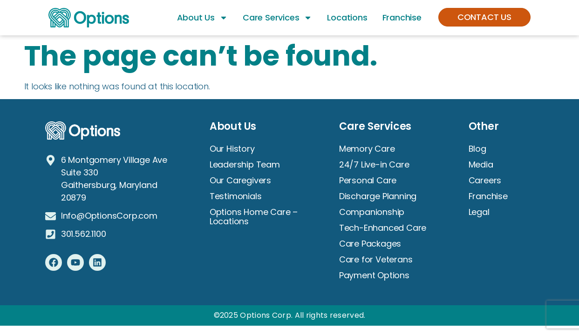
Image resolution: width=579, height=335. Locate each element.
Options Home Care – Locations (254, 216)
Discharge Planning (377, 196)
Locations (347, 17)
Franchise (402, 17)
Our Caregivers (240, 180)
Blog (477, 148)
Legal (479, 212)
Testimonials (236, 196)
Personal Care (367, 180)
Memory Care (367, 148)
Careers (485, 180)
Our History (232, 148)
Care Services (277, 18)
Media (481, 164)
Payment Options (374, 275)
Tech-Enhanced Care (382, 228)
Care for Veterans (376, 259)
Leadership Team (245, 164)
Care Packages (370, 243)
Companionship (371, 212)
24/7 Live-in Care (374, 164)
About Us (202, 18)
